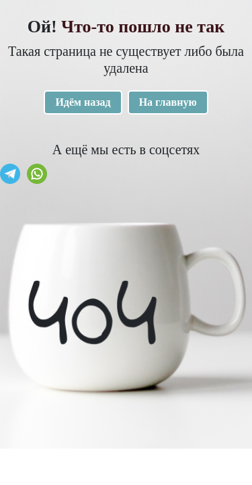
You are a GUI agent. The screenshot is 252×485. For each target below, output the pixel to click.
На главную (168, 102)
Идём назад (82, 102)
